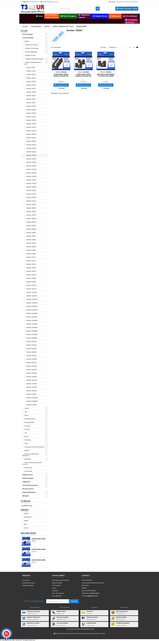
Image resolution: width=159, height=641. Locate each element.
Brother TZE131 (31, 74)
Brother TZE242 (31, 131)
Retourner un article (33, 623)
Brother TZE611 (31, 236)
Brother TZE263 (31, 155)
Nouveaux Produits (63, 617)
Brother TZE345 (31, 176)
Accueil (24, 31)
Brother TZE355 (31, 183)
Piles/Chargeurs (28, 478)
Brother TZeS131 (31, 345)
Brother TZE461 (31, 208)
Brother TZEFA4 (31, 275)
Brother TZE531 (31, 215)
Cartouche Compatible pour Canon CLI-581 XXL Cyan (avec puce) (39, 560)
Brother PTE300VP (32, 398)
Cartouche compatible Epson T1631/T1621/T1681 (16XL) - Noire (39, 549)
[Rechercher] (79, 9)
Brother (27, 41)
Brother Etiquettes (31, 52)
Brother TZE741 (31, 264)
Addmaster (27, 517)
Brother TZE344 (31, 173)
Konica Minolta (29, 422)
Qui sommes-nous (121, 611)
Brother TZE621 (31, 240)
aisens (26, 521)
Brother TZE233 (31, 124)
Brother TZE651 (31, 250)
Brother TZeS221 (32, 359)
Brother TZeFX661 (32, 334)
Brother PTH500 (31, 405)
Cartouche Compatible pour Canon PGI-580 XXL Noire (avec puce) (39, 539)
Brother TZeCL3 (31, 285)
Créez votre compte (131, 2)
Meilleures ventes (28, 585)
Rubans (27, 450)
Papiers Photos (27, 475)
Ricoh (26, 436)
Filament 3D (28, 468)
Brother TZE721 (31, 257)
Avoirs (54, 588)
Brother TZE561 (31, 233)
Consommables (28, 38)
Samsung (28, 440)
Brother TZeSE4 (31, 391)
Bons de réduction (58, 593)
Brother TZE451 (31, 204)
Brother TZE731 (31, 261)
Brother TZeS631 (32, 380)
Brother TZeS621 (32, 377)
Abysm (26, 513)
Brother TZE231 (31, 117)
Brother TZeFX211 (32, 296)
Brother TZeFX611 (32, 317)
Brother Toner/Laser (32, 48)
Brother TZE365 (31, 187)
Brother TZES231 (32, 363)
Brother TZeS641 (32, 384)
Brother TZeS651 (32, 387)
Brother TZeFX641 (32, 327)
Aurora (26, 528)
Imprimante (28, 471)
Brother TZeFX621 (32, 320)
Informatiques (27, 34)
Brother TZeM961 (32, 338)
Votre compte (58, 575)
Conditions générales (122, 623)
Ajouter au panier (61, 85)
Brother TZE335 (31, 169)
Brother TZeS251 (32, 370)
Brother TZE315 (31, 159)
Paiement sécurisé (92, 617)
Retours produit (57, 583)
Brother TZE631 (31, 243)
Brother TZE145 (31, 92)
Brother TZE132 (31, 78)
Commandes (56, 585)
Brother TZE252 (31, 141)
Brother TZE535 (31, 219)
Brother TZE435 (31, 197)
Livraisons (89, 611)
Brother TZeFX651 (32, 331)
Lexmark (27, 429)
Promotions (26, 580)
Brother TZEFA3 (31, 271)
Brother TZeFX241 (32, 306)
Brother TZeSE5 (31, 394)
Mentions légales (121, 617)
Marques (25, 496)
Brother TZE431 (31, 194)
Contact (86, 575)
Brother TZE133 (31, 82)
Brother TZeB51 (31, 282)
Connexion (119, 2)
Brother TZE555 (31, 229)
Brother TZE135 (31, 85)
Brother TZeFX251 (32, 310)
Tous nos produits (62, 623)
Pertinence (120, 47)
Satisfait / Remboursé (33, 617)
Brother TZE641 (31, 247)
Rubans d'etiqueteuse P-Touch (32, 63)
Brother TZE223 (31, 113)
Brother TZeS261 (32, 373)
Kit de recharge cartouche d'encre (32, 463)
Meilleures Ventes (28, 533)
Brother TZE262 (31, 152)
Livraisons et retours (33, 611)
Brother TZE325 (31, 162)
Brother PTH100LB (32, 401)
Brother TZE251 (31, 138)
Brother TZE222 (31, 110)
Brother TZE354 (31, 180)
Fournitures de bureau (30, 485)
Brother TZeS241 (32, 366)
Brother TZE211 (31, 103)
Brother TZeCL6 (32, 292)
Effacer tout (26, 506)
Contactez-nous (91, 623)
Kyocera (27, 426)
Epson (27, 415)
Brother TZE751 (31, 268)
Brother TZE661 (31, 254)
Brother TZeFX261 (32, 313)
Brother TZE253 (31, 145)
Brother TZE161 (31, 99)
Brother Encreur (31, 55)
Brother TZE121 (31, 71)
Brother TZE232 (31, 120)
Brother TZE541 (31, 222)
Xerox (26, 443)
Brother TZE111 (31, 67)
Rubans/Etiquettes (28, 492)
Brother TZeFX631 (32, 324)
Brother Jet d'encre (32, 45)
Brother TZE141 (31, 89)
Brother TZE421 (31, 190)
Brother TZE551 (31, 226)
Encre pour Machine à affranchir (30, 455)
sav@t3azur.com (52, 2)
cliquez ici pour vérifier (98, 633)
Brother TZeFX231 (32, 303)
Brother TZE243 (31, 134)
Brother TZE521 (31, 211)
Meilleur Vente (61, 611)
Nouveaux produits (28, 583)
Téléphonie (26, 482)
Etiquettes (28, 459)
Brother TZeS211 (31, 356)
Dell (26, 412)
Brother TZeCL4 (31, 289)
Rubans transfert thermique (34, 59)
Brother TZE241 (31, 127)
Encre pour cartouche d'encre (34, 447)
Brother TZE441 (31, 201)
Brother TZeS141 (32, 349)
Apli (25, 524)
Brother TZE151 (31, 96)
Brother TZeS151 (31, 352)
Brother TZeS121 (31, 341)
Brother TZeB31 (31, 278)
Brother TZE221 (31, 106)
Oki (26, 433)
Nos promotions (28, 489)
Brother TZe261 (31, 148)
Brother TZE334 (31, 166)
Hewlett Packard (30, 419)
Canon (27, 408)
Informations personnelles (60, 580)
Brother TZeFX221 (32, 299)
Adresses (55, 591)
